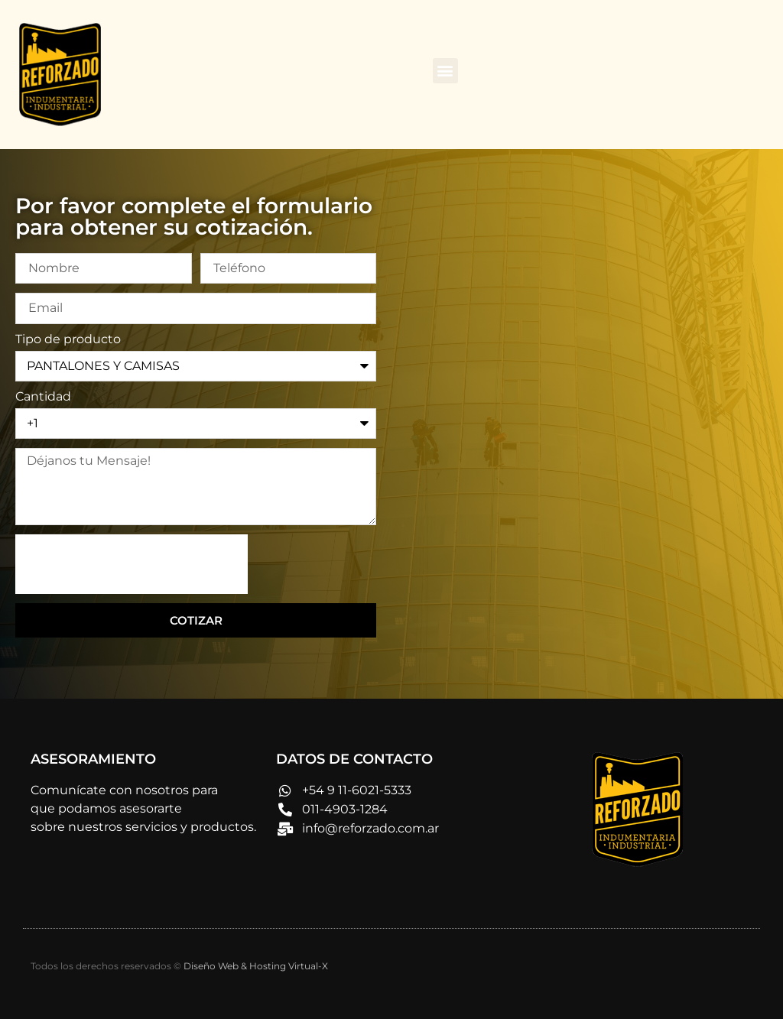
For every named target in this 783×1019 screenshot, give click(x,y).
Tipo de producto (68, 339)
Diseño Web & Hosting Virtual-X (256, 966)
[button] (445, 70)
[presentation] (131, 564)
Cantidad (43, 397)
